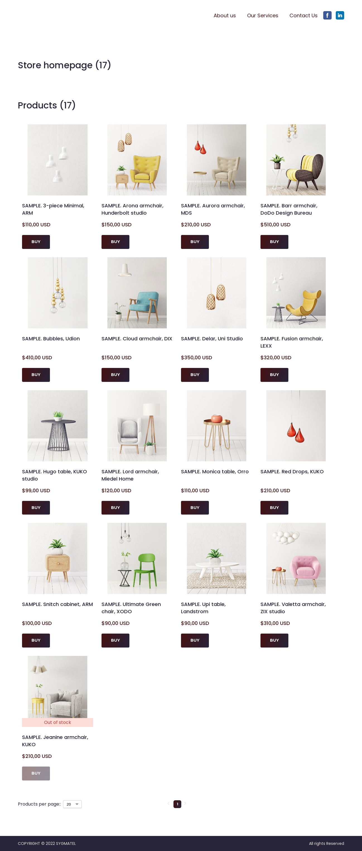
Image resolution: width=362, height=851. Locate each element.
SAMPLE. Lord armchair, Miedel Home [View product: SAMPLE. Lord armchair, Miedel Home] (130, 475)
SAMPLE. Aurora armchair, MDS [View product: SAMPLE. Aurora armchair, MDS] (213, 209)
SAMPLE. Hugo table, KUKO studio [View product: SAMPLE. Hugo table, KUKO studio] (54, 475)
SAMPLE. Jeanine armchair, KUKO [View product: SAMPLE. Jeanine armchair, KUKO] (55, 741)
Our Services (262, 15)
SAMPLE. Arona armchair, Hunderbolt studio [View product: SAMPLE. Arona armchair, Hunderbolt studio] (132, 209)
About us (225, 15)
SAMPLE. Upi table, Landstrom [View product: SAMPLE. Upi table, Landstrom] (203, 608)
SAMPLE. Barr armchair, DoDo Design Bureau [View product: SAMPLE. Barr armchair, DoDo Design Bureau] (288, 209)
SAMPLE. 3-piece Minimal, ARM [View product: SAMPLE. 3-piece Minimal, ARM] (53, 209)
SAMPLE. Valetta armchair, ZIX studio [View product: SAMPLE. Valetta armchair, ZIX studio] (293, 608)
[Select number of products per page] (72, 804)
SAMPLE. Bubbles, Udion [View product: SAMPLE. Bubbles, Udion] (51, 338)
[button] (327, 15)
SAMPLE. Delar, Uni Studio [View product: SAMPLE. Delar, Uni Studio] (212, 338)
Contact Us (303, 15)
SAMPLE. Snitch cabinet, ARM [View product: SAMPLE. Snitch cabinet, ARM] (57, 604)
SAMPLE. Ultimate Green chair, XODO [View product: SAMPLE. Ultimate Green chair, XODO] (131, 608)
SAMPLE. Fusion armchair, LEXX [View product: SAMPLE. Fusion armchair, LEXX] (291, 342)
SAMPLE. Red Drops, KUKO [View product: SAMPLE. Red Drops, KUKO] (292, 471)
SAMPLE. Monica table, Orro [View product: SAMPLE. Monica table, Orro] (215, 471)
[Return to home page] (45, 15)
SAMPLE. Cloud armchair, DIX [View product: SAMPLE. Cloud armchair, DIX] (137, 338)
